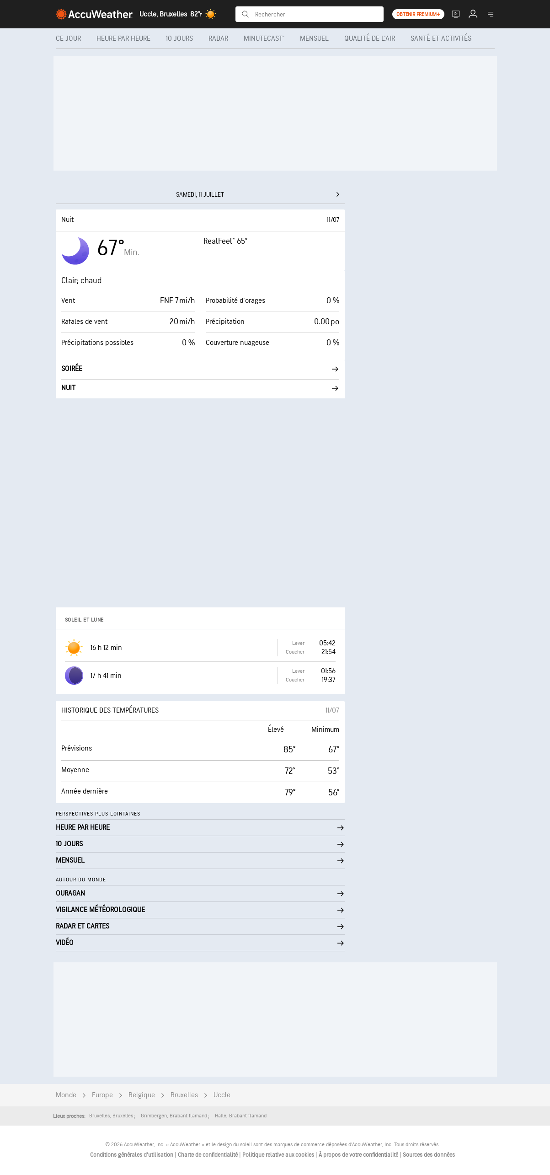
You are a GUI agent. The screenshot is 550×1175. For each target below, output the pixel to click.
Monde (66, 1095)
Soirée (200, 369)
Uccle (222, 1095)
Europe (102, 1095)
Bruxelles (184, 1095)
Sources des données (429, 1155)
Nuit (200, 388)
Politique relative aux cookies (278, 1155)
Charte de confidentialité (208, 1155)
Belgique (141, 1095)
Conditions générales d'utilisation (132, 1155)
